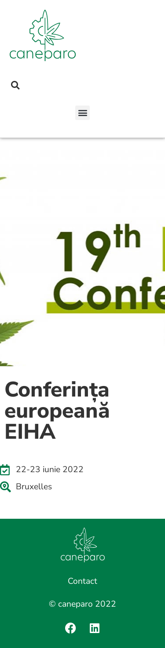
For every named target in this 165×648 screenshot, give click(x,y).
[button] (82, 113)
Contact (82, 581)
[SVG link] (43, 35)
